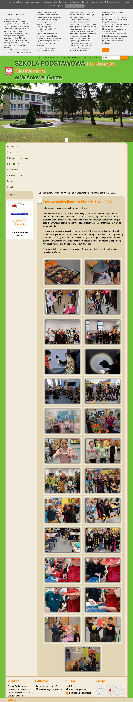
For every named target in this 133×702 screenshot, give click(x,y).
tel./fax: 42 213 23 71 (47, 686)
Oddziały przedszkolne (18, 158)
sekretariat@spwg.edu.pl (48, 689)
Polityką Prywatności (63, 2)
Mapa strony (55, 57)
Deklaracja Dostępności (78, 693)
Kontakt (10, 187)
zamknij (105, 50)
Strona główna (44, 57)
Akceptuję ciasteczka (74, 6)
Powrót (12, 195)
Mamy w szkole (14, 175)
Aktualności (12, 146)
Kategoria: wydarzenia (64, 193)
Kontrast (75, 57)
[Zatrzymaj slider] (66, 139)
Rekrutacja (12, 181)
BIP (69, 686)
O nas (9, 152)
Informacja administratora (88, 57)
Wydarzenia (12, 169)
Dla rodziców (13, 164)
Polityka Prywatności (77, 689)
